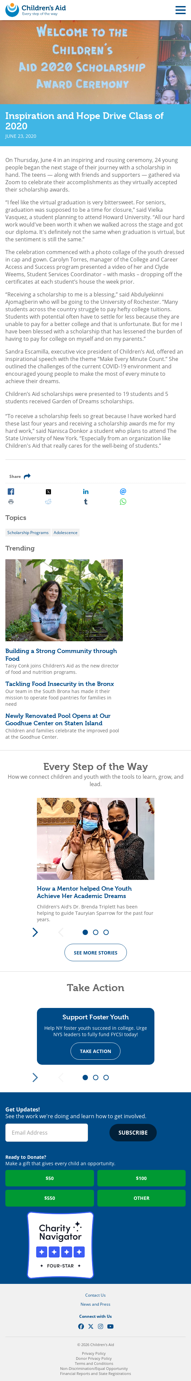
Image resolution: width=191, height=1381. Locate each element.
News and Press (95, 1304)
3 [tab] (108, 932)
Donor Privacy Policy (94, 1358)
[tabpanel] (95, 860)
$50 (50, 1178)
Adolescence (66, 532)
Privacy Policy (94, 1353)
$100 (141, 1178)
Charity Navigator (60, 1245)
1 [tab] (87, 932)
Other (141, 1198)
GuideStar (130, 1245)
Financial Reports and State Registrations (95, 1373)
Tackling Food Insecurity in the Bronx (59, 683)
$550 (49, 1198)
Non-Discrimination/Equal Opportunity (94, 1368)
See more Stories (95, 952)
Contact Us (95, 1295)
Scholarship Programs (28, 532)
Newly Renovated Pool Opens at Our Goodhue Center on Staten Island (57, 719)
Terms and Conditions (94, 1363)
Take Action (95, 1051)
